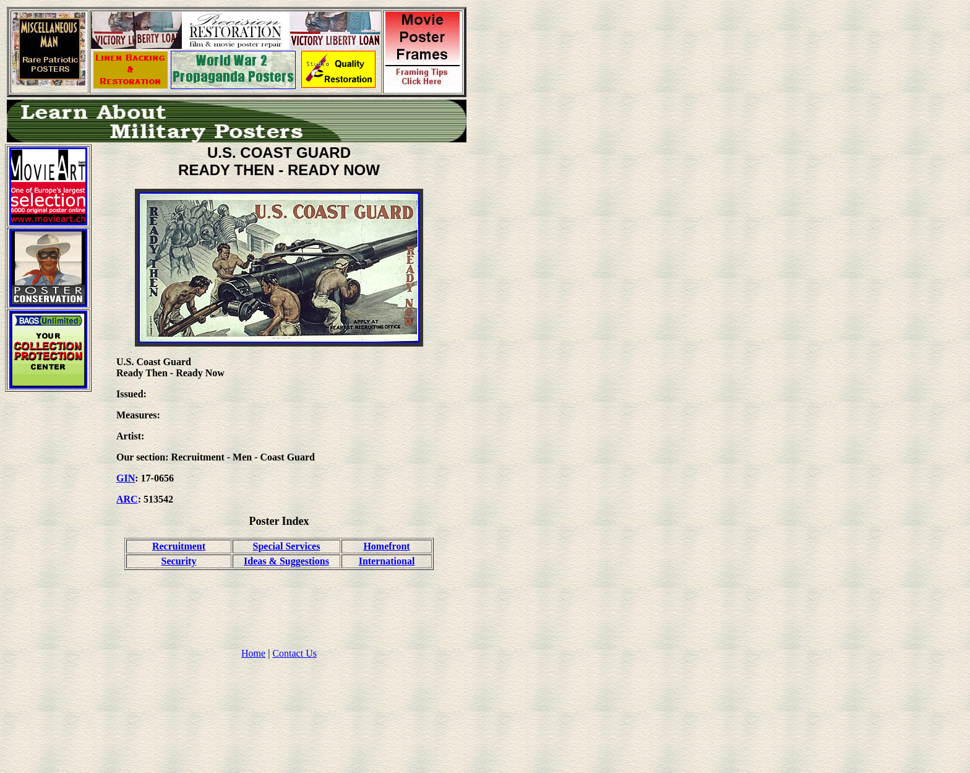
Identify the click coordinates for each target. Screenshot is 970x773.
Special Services (286, 546)
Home (253, 653)
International (387, 561)
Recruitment (178, 546)
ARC (127, 499)
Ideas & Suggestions (286, 561)
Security (179, 561)
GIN (125, 478)
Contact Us (294, 653)
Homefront (386, 546)
